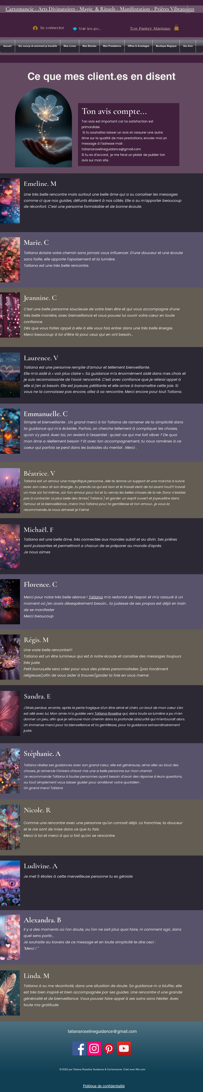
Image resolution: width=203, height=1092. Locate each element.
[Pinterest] (109, 1048)
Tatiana (96, 597)
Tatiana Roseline (108, 713)
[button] (176, 27)
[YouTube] (124, 1048)
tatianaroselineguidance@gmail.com (111, 149)
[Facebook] (79, 1048)
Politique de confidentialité (104, 1086)
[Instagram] (94, 1048)
